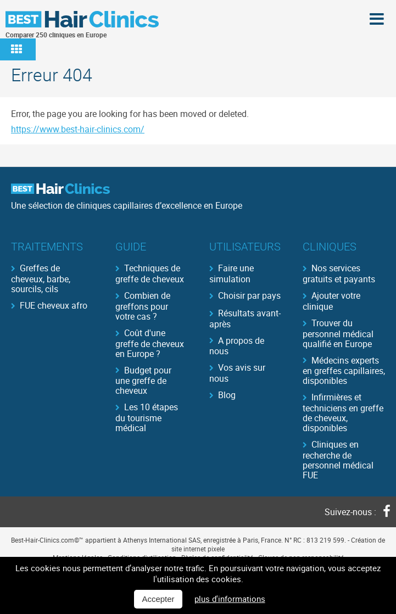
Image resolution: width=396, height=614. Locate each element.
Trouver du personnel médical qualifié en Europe (338, 333)
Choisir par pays (249, 295)
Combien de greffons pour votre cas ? (142, 305)
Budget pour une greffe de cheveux (143, 380)
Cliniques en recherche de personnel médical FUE (338, 459)
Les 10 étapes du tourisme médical (146, 417)
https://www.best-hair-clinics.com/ (77, 129)
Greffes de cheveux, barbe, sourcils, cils (40, 278)
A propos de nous (236, 345)
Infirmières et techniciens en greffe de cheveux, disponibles (343, 412)
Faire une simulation (231, 273)
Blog (227, 395)
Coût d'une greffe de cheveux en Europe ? (149, 343)
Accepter (158, 599)
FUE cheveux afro (53, 305)
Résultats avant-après (245, 318)
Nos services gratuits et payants (339, 273)
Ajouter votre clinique (331, 300)
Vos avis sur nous (237, 372)
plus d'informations (229, 598)
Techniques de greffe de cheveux (149, 273)
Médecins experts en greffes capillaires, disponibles (344, 370)
